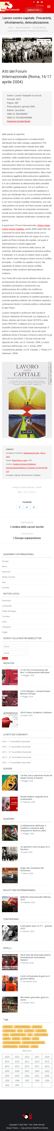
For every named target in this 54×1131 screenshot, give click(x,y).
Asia (4, 582)
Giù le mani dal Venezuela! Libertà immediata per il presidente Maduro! (35, 957)
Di (39, 487)
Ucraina (34, 1046)
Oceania (5, 587)
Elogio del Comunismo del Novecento (31, 869)
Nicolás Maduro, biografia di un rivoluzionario (34, 797)
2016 (37, 1061)
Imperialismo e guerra (18, 1034)
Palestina (16, 1038)
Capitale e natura (9, 1030)
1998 (17, 1080)
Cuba (6, 1034)
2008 (17, 1070)
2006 (37, 1070)
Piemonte (6, 600)
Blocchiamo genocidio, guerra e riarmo (34, 998)
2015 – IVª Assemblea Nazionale (16, 757)
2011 (37, 1066)
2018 (17, 1061)
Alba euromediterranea (22, 1026)
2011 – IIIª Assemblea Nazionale (16, 752)
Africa (4, 566)
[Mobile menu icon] (48, 6)
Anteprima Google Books (18, 121)
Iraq (30, 1034)
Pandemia (26, 1038)
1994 (47, 1080)
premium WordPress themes (36, 1128)
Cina (20, 1030)
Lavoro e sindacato (29, 492)
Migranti (6, 1038)
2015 (47, 1061)
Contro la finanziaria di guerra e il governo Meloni (35, 977)
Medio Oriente (8, 577)
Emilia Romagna (9, 611)
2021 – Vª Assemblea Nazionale (16, 762)
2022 (27, 1056)
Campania (6, 627)
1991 (17, 1085)
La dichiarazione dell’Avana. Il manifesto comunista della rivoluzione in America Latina (33, 828)
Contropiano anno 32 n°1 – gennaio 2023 (36, 927)
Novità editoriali (10, 41)
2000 (47, 1075)
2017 (27, 1061)
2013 (17, 1066)
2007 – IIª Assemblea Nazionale (16, 746)
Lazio (4, 621)
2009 (7, 1070)
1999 (7, 1080)
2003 (17, 1075)
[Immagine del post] (10, 677)
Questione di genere (10, 1046)
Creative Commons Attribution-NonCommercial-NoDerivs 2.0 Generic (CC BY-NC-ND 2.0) (26, 467)
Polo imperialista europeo (11, 1042)
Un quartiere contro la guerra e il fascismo (35, 848)
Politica (36, 1038)
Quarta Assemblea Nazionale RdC (34, 1042)
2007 (27, 1070)
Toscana (6, 616)
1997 (27, 1080)
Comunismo (29, 1030)
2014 (7, 1066)
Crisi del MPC (41, 1030)
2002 (27, 1075)
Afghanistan (7, 1026)
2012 (27, 1066)
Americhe (6, 571)
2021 (37, 1056)
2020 (47, 1056)
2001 (37, 1075)
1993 (7, 1085)
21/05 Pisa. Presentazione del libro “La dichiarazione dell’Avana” (35, 671)
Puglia (4, 632)
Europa (5, 561)
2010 (47, 1066)
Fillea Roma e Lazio (19, 460)
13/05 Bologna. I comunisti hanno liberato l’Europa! (35, 692)
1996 (37, 1080)
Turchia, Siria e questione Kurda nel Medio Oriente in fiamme (36, 776)
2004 (7, 1075)
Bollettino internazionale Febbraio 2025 (35, 898)
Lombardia (7, 606)
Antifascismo (37, 1026)
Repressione (24, 1046)
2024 (7, 1056)
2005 (47, 1070)
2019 (7, 1061)
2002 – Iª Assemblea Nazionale (16, 741)
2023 (17, 1056)
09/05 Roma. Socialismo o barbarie (36, 712)
